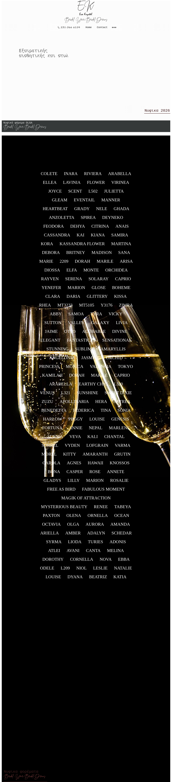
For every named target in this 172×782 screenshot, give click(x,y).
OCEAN (121, 517)
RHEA (45, 306)
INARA (71, 175)
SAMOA (76, 315)
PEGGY (75, 420)
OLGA (73, 525)
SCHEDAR (122, 534)
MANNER (110, 201)
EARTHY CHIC (93, 385)
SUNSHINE (87, 394)
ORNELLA (97, 517)
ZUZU (47, 403)
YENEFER (51, 289)
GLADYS (52, 482)
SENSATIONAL (117, 341)
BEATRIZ (98, 578)
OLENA (73, 517)
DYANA (75, 578)
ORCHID (114, 359)
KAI (80, 236)
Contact (102, 27)
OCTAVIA (51, 525)
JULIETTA (114, 192)
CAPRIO (123, 280)
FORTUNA (52, 429)
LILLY (74, 482)
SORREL (50, 447)
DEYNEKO (112, 219)
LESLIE (100, 569)
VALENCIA (100, 368)
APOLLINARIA (74, 403)
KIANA (98, 236)
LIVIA (122, 324)
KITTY (69, 455)
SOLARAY (99, 280)
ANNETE (115, 473)
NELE (101, 210)
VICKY (115, 315)
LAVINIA (71, 184)
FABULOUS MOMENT (103, 490)
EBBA (124, 561)
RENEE (101, 508)
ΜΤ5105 (86, 306)
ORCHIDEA (116, 271)
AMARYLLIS (113, 350)
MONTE (91, 271)
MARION (76, 289)
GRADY (82, 210)
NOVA (106, 561)
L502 (93, 192)
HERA (101, 403)
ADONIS (118, 543)
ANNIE (75, 429)
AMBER (73, 534)
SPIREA (88, 219)
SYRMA (54, 543)
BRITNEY (75, 254)
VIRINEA (120, 184)
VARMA (122, 447)
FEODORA (53, 227)
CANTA (93, 552)
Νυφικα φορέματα (25, 774)
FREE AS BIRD (61, 490)
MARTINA (121, 245)
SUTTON (52, 324)
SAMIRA (119, 236)
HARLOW (52, 420)
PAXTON (51, 517)
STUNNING (57, 350)
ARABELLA (119, 175)
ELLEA (50, 184)
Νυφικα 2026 (157, 111)
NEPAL (95, 429)
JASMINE (90, 359)
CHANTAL (114, 438)
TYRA (96, 315)
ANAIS (122, 227)
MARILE (105, 263)
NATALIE (123, 569)
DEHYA (77, 227)
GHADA (121, 210)
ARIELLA (49, 534)
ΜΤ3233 (65, 306)
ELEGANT (50, 341)
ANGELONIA (62, 359)
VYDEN (72, 447)
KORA (47, 245)
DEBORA (51, 254)
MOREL (49, 455)
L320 (118, 385)
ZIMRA (126, 306)
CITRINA (100, 227)
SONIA (124, 412)
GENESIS (120, 420)
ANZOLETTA (61, 219)
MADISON (102, 254)
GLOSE (99, 289)
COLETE (49, 175)
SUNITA (55, 438)
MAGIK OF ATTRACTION (86, 499)
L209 (65, 569)
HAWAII (95, 464)
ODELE (47, 569)
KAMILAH (52, 376)
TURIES (95, 543)
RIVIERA (93, 175)
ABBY (56, 315)
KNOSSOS (120, 464)
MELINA (115, 552)
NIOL (81, 569)
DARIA (73, 298)
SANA (124, 254)
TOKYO (125, 368)
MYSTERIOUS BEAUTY (64, 508)
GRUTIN (122, 455)
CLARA (52, 298)
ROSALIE (119, 482)
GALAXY (100, 324)
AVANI (73, 552)
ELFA (71, 271)
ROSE (95, 473)
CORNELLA (81, 561)
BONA (54, 473)
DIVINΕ (119, 333)
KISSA (120, 298)
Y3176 (106, 306)
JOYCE (55, 192)
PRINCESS (49, 368)
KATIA (119, 578)
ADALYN (96, 534)
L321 (65, 394)
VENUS (47, 394)
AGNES (74, 464)
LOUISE (97, 420)
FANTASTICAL (81, 341)
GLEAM (59, 201)
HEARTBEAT (55, 210)
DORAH (82, 263)
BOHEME (121, 289)
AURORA (95, 525)
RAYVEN (50, 280)
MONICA (74, 368)
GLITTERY (97, 298)
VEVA (75, 438)
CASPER (75, 473)
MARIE (46, 263)
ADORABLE (94, 333)
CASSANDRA (57, 236)
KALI (92, 438)
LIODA (74, 543)
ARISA (126, 263)
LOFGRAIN (97, 447)
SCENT (75, 192)
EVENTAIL (84, 201)
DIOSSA (52, 271)
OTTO (70, 333)
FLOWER (96, 184)
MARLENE (119, 429)
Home (89, 27)
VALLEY (76, 324)
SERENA (73, 280)
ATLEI (54, 552)
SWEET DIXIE (118, 394)
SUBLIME (84, 350)
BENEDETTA (54, 412)
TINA (106, 412)
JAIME (51, 333)
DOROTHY (53, 561)
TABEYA (122, 508)
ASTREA (122, 403)
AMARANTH (95, 455)
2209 (64, 263)
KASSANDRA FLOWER (82, 245)
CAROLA (51, 464)
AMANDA (120, 525)
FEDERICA (83, 412)
